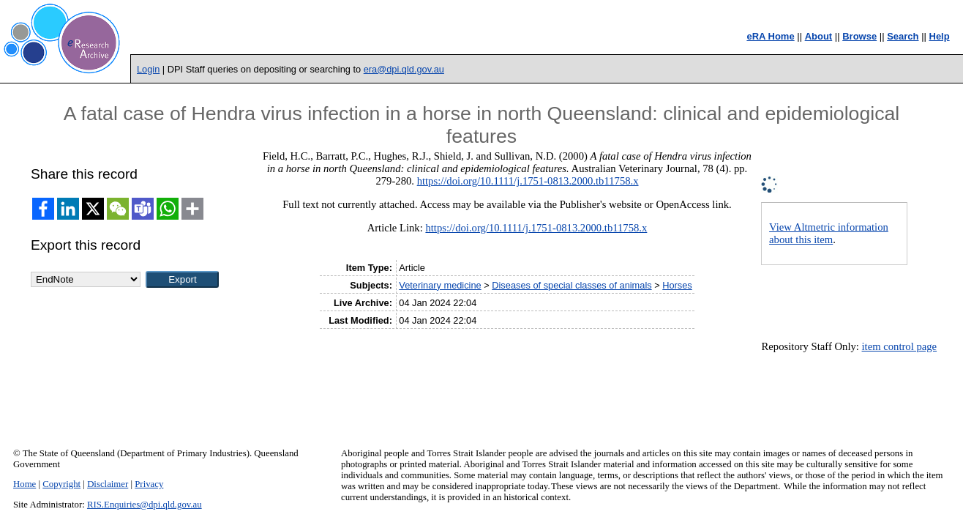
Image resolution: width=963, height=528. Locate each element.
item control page (899, 346)
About (819, 36)
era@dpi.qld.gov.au (404, 69)
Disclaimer (107, 484)
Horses (677, 285)
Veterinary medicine (440, 285)
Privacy (149, 484)
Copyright (61, 484)
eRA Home (770, 36)
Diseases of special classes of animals (571, 285)
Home (24, 484)
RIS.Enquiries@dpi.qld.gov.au (144, 504)
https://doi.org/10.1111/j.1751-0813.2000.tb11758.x (528, 181)
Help (939, 36)
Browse (859, 36)
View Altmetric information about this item (828, 233)
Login (148, 69)
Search (902, 36)
